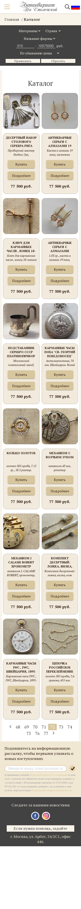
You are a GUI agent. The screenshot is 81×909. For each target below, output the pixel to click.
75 (29, 733)
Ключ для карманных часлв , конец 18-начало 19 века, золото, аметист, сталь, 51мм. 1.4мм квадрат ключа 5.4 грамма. (21, 247)
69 (26, 727)
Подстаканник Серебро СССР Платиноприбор (21, 352)
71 (44, 727)
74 (70, 727)
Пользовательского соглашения (49, 774)
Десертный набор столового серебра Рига (21, 142)
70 (35, 727)
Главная (12, 19)
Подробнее (21, 175)
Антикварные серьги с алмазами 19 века (60, 142)
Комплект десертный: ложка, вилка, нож (59, 562)
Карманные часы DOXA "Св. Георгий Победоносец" (59, 352)
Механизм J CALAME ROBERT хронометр (21, 562)
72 (52, 727)
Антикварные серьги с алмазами (60, 247)
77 (46, 733)
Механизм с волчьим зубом (60, 455)
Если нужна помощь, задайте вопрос (40, 829)
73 (61, 727)
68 (18, 727)
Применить (23, 61)
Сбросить (58, 61)
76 (37, 733)
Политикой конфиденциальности (52, 790)
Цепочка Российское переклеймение (59, 667)
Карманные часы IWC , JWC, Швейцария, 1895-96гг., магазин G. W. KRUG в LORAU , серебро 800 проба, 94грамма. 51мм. (21, 667)
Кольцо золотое (21, 453)
